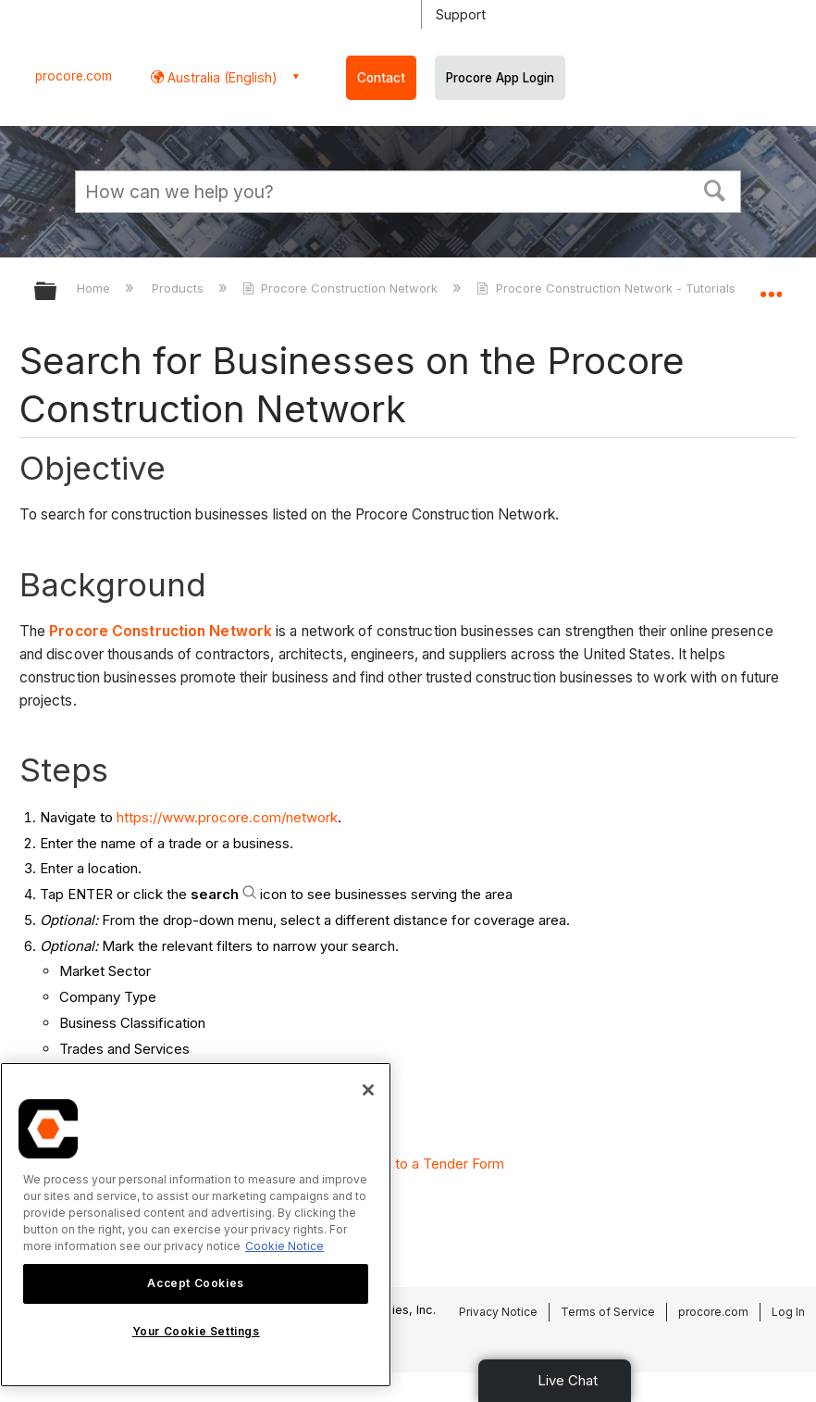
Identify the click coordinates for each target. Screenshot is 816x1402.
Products (179, 288)
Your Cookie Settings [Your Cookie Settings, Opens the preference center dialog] (196, 1331)
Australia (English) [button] (221, 77)
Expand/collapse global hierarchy (57, 292)
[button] (715, 189)
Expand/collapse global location (771, 285)
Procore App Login (500, 77)
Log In (788, 1312)
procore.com (73, 76)
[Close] (368, 1090)
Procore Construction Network (341, 288)
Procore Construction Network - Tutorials (607, 288)
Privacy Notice (498, 1312)
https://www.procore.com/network (227, 817)
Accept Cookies (195, 1283)
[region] (195, 1224)
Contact (381, 77)
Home (95, 288)
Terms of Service (608, 1312)
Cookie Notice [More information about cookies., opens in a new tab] (284, 1246)
